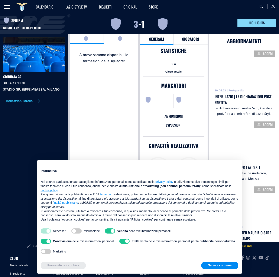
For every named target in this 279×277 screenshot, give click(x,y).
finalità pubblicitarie (65, 202)
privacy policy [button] (164, 181)
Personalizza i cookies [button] (63, 265)
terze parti (106, 194)
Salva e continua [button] (219, 265)
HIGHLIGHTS (257, 22)
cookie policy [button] (49, 190)
